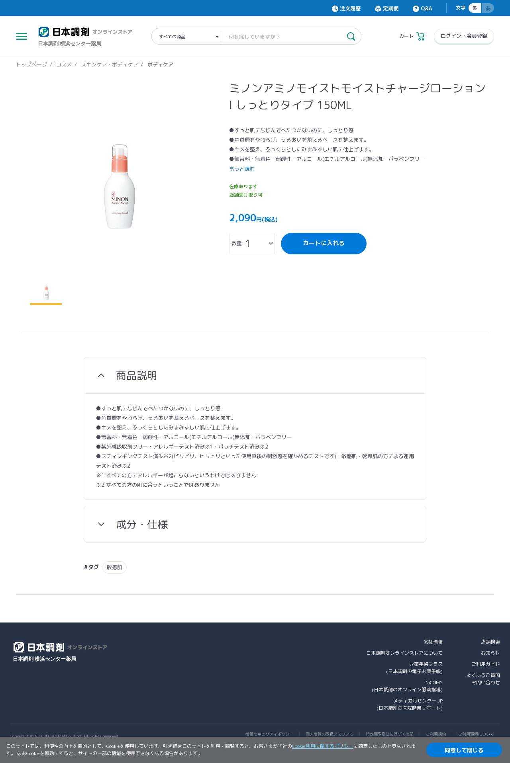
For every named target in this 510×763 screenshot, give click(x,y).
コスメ (64, 64)
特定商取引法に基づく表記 (390, 734)
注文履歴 (350, 8)
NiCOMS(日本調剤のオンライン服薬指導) (407, 686)
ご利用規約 (436, 734)
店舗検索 (490, 641)
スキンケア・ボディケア (109, 64)
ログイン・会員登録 (464, 35)
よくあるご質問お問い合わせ (483, 679)
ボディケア (160, 64)
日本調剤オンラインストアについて (404, 653)
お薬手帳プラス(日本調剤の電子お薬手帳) (414, 668)
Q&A (426, 8)
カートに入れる (324, 243)
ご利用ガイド (485, 664)
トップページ (31, 64)
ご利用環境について (476, 734)
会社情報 (433, 641)
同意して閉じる (464, 750)
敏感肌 (114, 567)
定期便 (390, 8)
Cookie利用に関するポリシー (322, 746)
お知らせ (490, 653)
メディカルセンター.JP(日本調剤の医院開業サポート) (410, 704)
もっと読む (242, 168)
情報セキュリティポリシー (269, 734)
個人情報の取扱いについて (329, 734)
